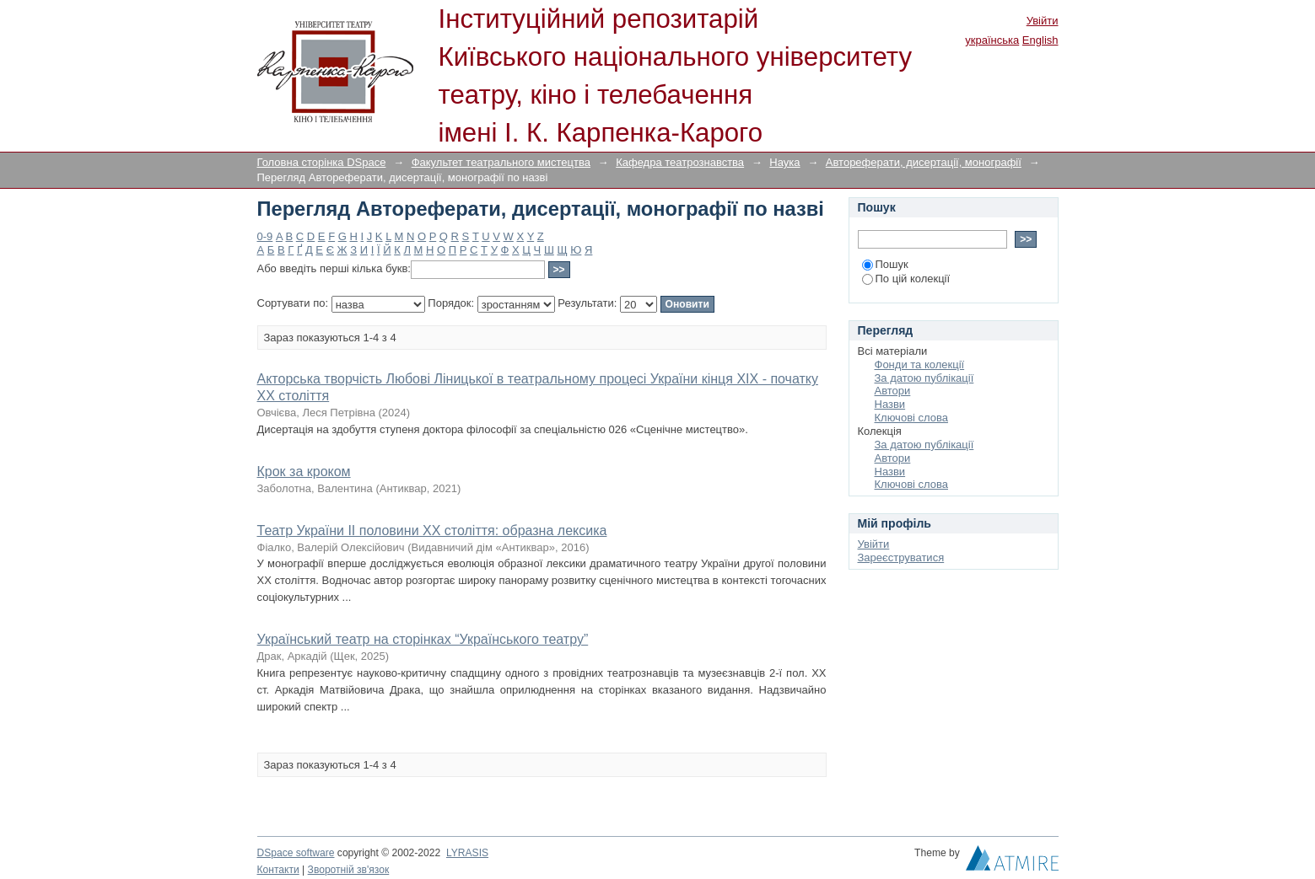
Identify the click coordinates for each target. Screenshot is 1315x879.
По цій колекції (906, 278)
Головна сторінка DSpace (321, 162)
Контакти (278, 870)
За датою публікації (924, 378)
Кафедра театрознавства (680, 162)
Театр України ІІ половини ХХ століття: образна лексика (432, 530)
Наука (784, 162)
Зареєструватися (901, 557)
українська (992, 40)
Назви (890, 404)
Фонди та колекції (920, 364)
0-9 (265, 236)
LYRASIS (467, 853)
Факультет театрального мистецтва (501, 162)
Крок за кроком (304, 471)
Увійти (1043, 20)
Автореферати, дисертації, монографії (923, 162)
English (1040, 40)
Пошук (885, 264)
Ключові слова (911, 417)
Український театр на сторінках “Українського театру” (423, 639)
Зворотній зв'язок (349, 870)
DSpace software (296, 853)
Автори (893, 390)
